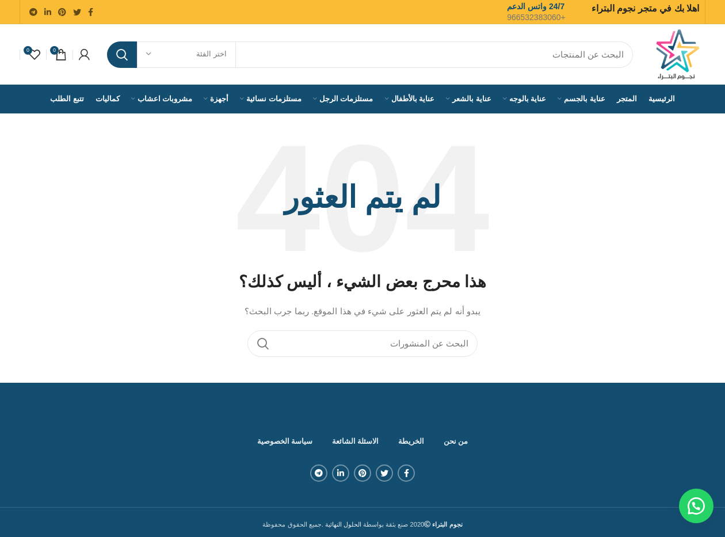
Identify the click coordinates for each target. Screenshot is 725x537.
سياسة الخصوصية (285, 441)
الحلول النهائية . (342, 524)
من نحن (456, 441)
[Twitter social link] (77, 12)
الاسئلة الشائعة (355, 441)
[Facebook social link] (91, 12)
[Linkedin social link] (48, 12)
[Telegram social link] (33, 12)
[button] (696, 508)
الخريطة (411, 441)
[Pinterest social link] (62, 12)
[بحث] (370, 54)
